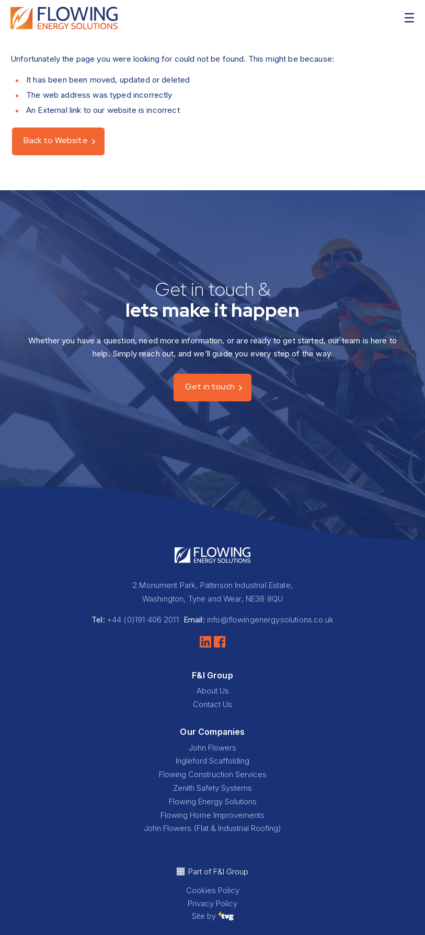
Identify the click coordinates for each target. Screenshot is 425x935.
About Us (213, 691)
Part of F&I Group (218, 871)
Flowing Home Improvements (212, 815)
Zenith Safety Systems (212, 788)
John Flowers (212, 748)
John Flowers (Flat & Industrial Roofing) (212, 828)
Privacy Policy (212, 903)
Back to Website (56, 140)
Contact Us (212, 704)
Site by (213, 916)
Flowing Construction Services (213, 774)
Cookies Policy (212, 890)
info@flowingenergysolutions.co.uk (270, 620)
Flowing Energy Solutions (213, 801)
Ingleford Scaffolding (212, 761)
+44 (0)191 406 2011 (143, 620)
